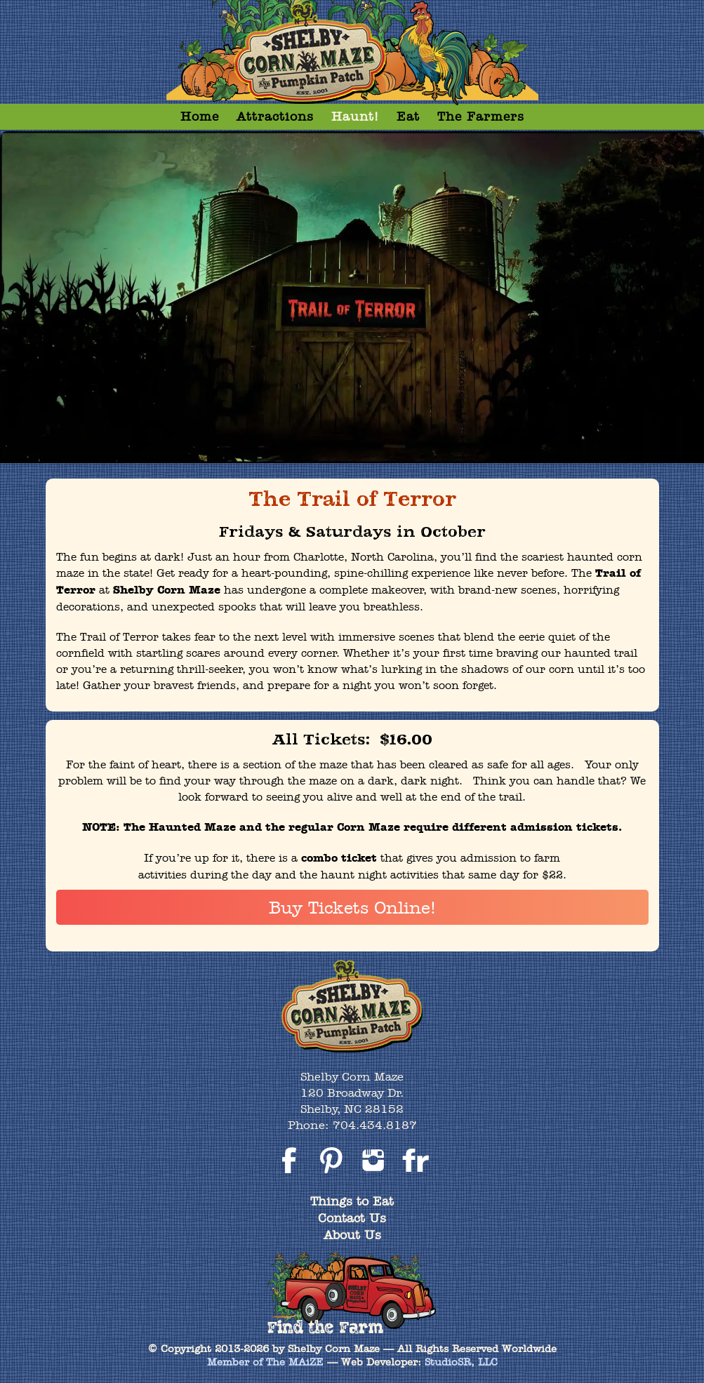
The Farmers (480, 116)
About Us (352, 1234)
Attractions (275, 116)
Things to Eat (352, 1201)
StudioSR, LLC (461, 1362)
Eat (408, 116)
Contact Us (352, 1217)
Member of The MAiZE (265, 1362)
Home (199, 116)
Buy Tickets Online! (352, 907)
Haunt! (355, 116)
